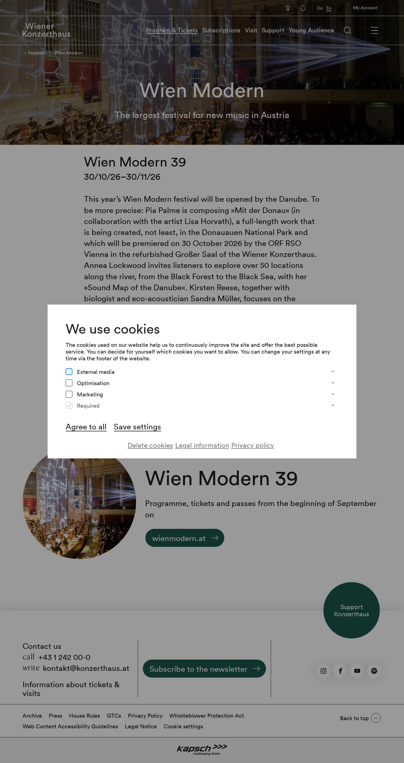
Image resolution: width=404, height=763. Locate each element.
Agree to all (86, 426)
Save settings (137, 426)
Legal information (202, 445)
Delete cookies (150, 445)
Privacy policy (252, 445)
